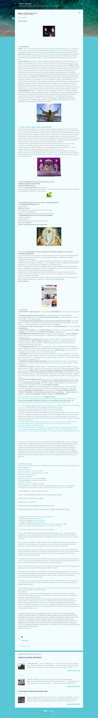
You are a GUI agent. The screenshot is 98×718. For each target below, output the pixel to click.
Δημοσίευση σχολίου (25, 646)
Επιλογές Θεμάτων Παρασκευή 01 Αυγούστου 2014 (32, 691)
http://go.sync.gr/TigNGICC (24, 526)
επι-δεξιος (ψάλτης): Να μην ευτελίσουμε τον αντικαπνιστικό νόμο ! (38, 405)
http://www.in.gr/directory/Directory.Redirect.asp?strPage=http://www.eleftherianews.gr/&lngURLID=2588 (44, 398)
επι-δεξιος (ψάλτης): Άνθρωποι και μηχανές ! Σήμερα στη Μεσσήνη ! (35, 429)
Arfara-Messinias (25, 3)
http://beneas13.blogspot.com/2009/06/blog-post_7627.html (62, 427)
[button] (79, 13)
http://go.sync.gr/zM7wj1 (38, 522)
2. (35, 127)
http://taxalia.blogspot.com (39, 526)
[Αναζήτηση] (82, 4)
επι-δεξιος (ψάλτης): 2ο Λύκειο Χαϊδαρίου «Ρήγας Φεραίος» (34, 421)
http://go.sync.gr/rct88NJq (66, 487)
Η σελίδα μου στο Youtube (54, 526)
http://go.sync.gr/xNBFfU (38, 520)
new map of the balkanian (25, 476)
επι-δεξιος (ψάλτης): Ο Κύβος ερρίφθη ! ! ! (38, 431)
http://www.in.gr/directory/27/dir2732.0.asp (31, 397)
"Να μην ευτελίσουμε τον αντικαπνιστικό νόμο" (52, 411)
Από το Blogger (49, 711)
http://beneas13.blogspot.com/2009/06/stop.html (30, 425)
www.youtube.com (26, 471)
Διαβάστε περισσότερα (73, 670)
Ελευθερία (72, 398)
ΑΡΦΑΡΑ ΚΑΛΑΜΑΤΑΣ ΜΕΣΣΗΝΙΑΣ (29, 658)
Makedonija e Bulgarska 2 (24, 469)
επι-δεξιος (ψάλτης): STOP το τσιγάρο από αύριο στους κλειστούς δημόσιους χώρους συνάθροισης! (45, 423)
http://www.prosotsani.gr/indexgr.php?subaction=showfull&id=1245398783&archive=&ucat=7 (46, 48)
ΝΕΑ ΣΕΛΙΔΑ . (25, 640)
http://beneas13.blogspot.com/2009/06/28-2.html (64, 421)
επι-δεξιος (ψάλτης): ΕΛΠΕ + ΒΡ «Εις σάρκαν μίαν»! (32, 427)
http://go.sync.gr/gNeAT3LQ (35, 518)
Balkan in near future (38, 471)
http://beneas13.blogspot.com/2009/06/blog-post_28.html (65, 431)
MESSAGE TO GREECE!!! (25, 482)
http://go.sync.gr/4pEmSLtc (47, 516)
